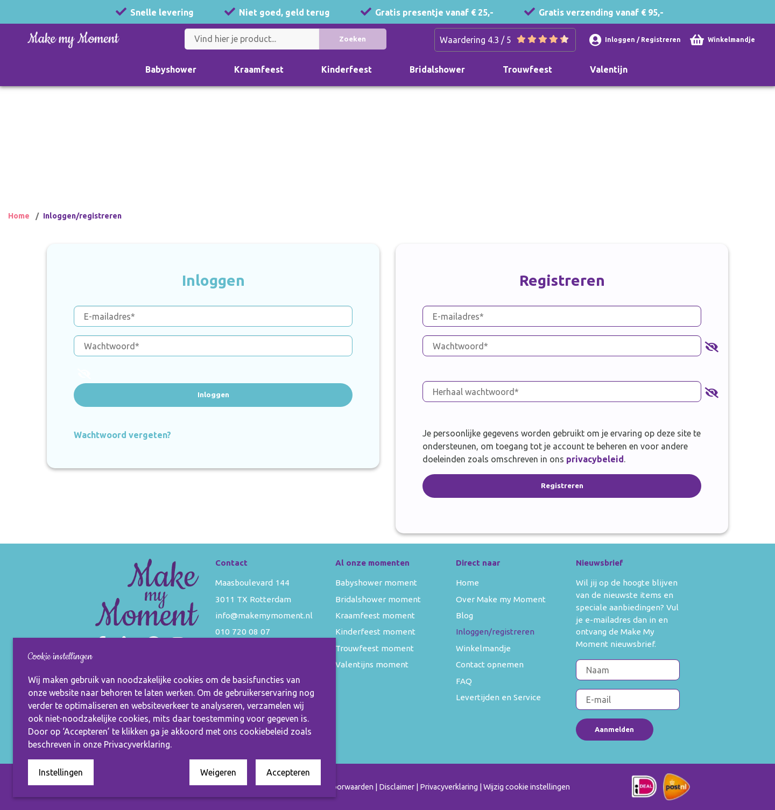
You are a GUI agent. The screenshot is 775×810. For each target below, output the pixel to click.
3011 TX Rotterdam (253, 599)
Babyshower (170, 69)
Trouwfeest (527, 69)
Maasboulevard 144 (252, 582)
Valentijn (609, 69)
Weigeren (218, 772)
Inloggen (213, 394)
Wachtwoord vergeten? (122, 434)
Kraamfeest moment (375, 615)
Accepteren (288, 772)
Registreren (562, 485)
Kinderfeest (346, 69)
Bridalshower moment (378, 599)
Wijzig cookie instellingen (526, 787)
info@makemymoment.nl (264, 615)
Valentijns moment (371, 664)
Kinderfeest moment (375, 631)
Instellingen (61, 772)
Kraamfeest (259, 69)
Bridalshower (437, 69)
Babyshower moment (376, 582)
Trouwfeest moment (374, 648)
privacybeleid (595, 459)
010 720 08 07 (242, 631)
